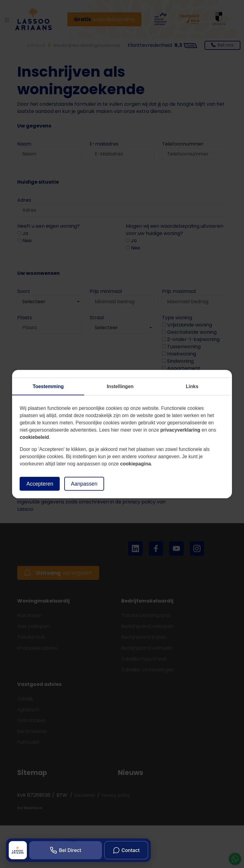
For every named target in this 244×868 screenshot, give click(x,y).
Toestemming (48, 386)
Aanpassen (84, 484)
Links (192, 386)
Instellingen (120, 386)
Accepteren (39, 484)
